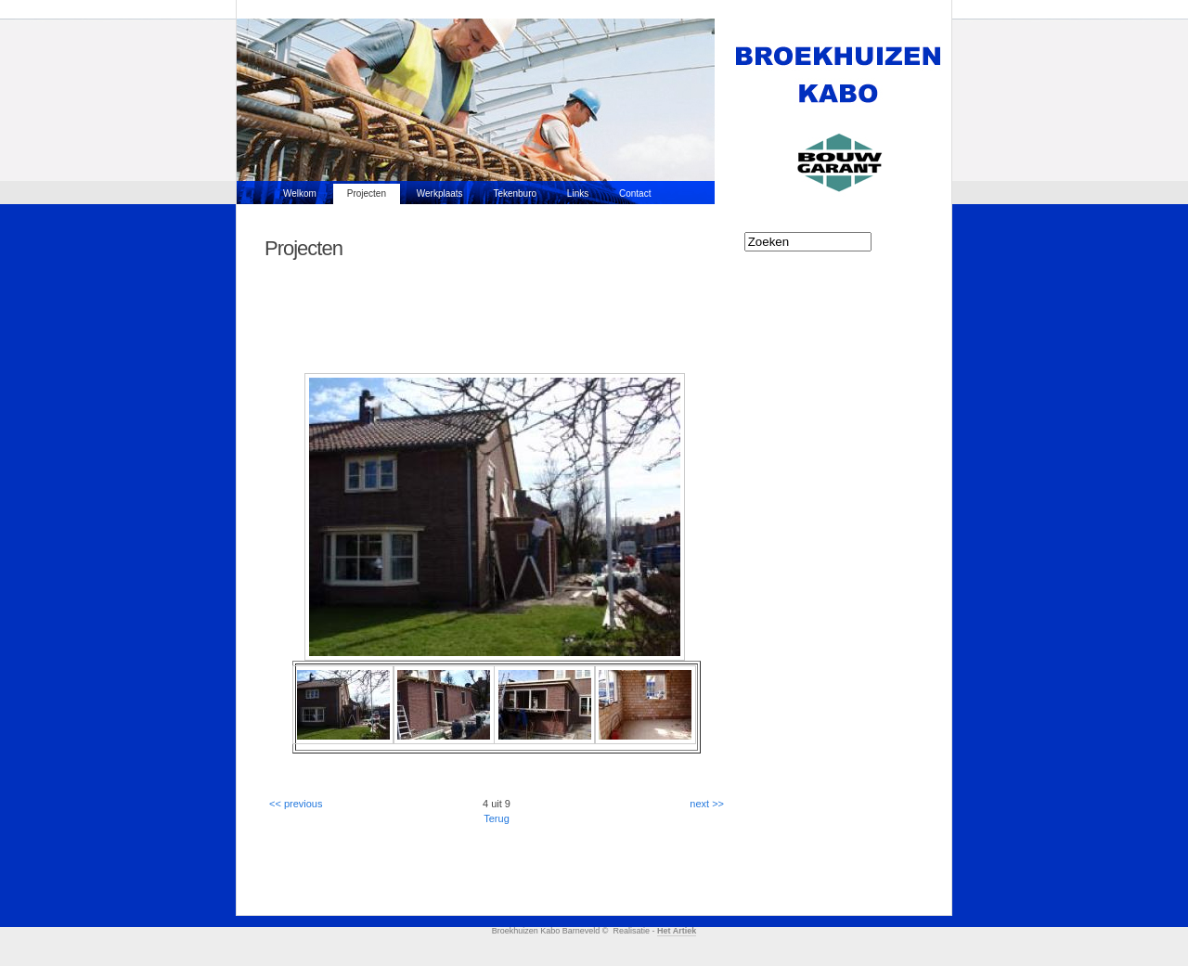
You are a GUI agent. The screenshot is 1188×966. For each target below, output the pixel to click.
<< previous (295, 803)
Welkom (299, 193)
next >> (707, 803)
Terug (497, 818)
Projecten (366, 193)
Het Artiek (676, 930)
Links (577, 193)
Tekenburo (514, 193)
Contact (635, 193)
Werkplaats (440, 193)
